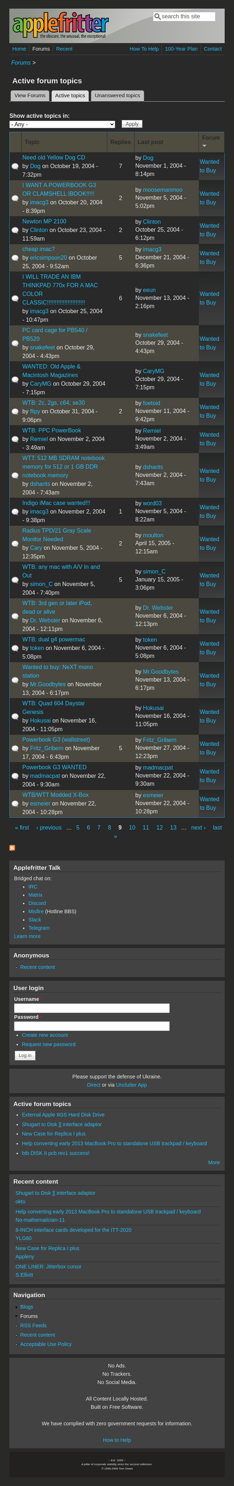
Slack (34, 920)
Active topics (72, 94)
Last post (150, 142)
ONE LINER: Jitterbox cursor (48, 1266)
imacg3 (39, 202)
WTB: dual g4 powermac (53, 639)
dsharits (40, 484)
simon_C (41, 584)
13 (173, 828)
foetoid (151, 403)
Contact (213, 49)
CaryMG (41, 384)
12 (159, 828)
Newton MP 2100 (44, 221)
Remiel (39, 439)
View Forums (29, 95)
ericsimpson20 (48, 258)
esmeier (40, 803)
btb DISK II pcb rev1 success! (56, 1153)
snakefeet (42, 347)
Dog (35, 166)
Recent (64, 49)
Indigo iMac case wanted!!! (56, 503)
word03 (152, 503)
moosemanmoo (162, 190)
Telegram (39, 928)
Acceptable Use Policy (45, 1344)
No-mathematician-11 (40, 1220)
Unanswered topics (117, 95)
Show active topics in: (39, 116)
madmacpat (45, 776)
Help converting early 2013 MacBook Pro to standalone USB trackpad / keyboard (114, 1143)
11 (146, 828)
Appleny (24, 1256)
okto (20, 1201)
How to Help (117, 1440)
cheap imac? (38, 249)
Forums (41, 49)
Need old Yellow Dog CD (53, 157)
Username (28, 999)
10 (132, 828)
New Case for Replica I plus (54, 1134)
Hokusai (40, 721)
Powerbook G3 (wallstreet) (56, 740)
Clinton (39, 230)
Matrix (35, 895)
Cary (36, 548)
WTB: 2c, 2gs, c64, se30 (53, 403)
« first (22, 828)
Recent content (37, 967)
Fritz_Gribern (47, 748)
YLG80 (23, 1238)
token (37, 648)
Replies (121, 142)
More (214, 1162)
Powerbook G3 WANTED (54, 767)
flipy (35, 411)
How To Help (144, 49)
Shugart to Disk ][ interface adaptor (62, 1124)
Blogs (26, 1307)
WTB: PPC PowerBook (51, 430)
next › (198, 828)
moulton (153, 535)
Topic (32, 142)
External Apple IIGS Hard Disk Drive (63, 1115)
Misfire (35, 911)
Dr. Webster (45, 620)
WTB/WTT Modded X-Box (55, 795)
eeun (149, 290)
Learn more (27, 936)
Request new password (49, 1044)
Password (28, 1017)
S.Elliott (24, 1275)
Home (19, 49)
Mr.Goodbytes (48, 684)
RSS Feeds (33, 1325)
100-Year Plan (181, 49)
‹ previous (48, 828)
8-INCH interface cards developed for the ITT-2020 (73, 1230)
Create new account (45, 1035)
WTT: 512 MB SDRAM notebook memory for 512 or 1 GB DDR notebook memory (63, 466)
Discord (37, 903)
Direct (93, 1085)
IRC (32, 887)
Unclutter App (131, 1085)
